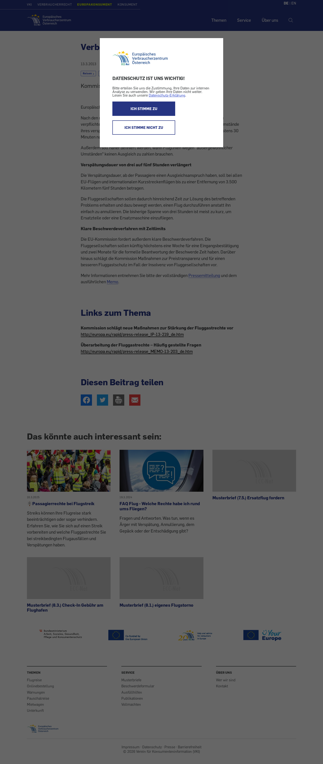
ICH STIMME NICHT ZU (143, 127)
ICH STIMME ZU (144, 108)
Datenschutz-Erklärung (167, 95)
